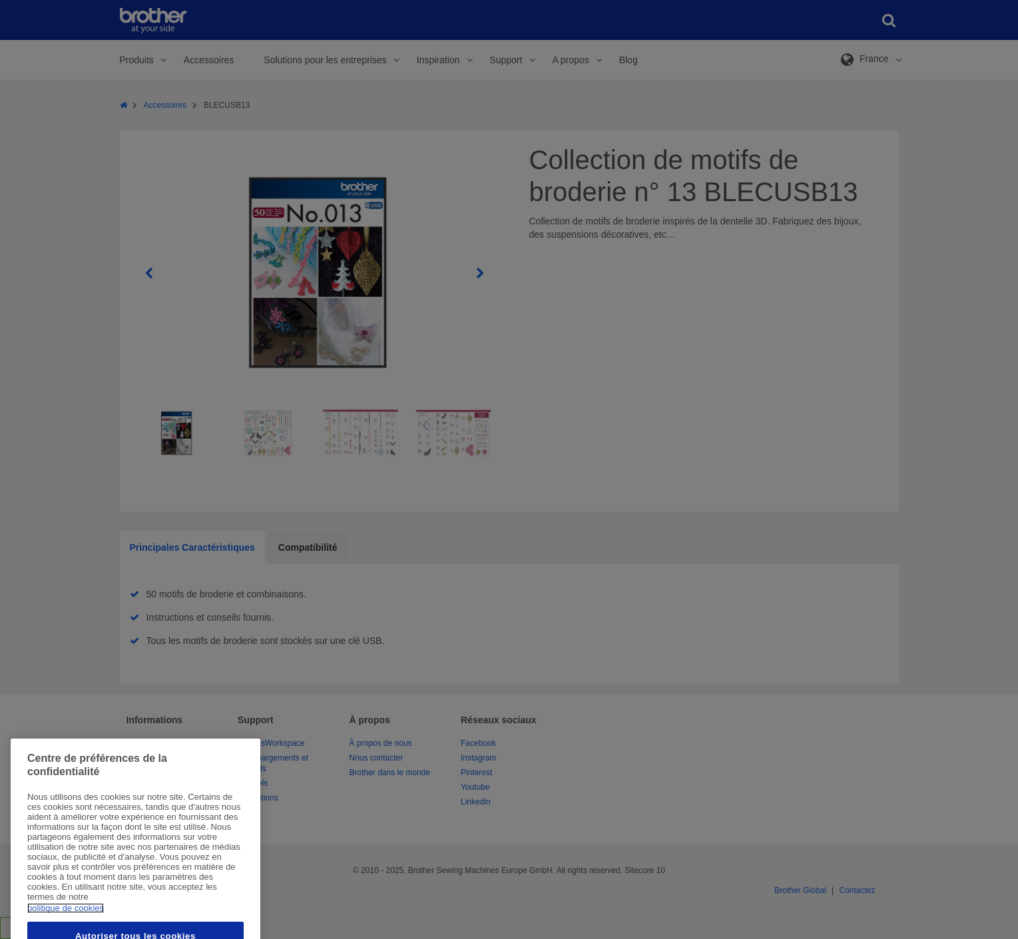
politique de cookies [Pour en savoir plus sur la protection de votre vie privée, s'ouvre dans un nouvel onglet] (65, 929)
